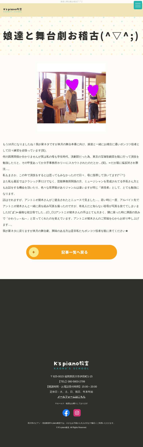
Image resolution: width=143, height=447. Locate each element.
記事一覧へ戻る (74, 252)
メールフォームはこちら (71, 396)
